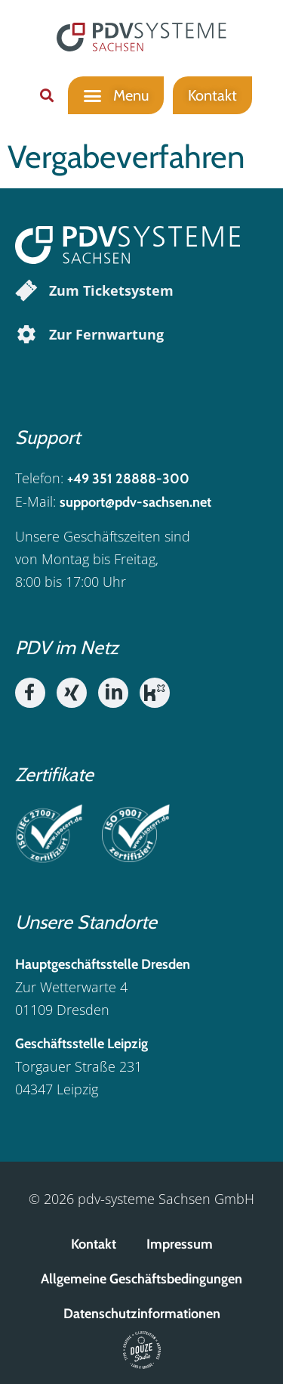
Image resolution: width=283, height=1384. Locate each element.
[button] (46, 94)
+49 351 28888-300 (128, 478)
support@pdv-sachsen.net (135, 502)
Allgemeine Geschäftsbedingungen (141, 1279)
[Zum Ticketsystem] (26, 290)
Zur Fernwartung (106, 334)
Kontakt (93, 1244)
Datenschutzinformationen (141, 1313)
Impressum (179, 1244)
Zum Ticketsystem (111, 290)
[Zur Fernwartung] (26, 334)
